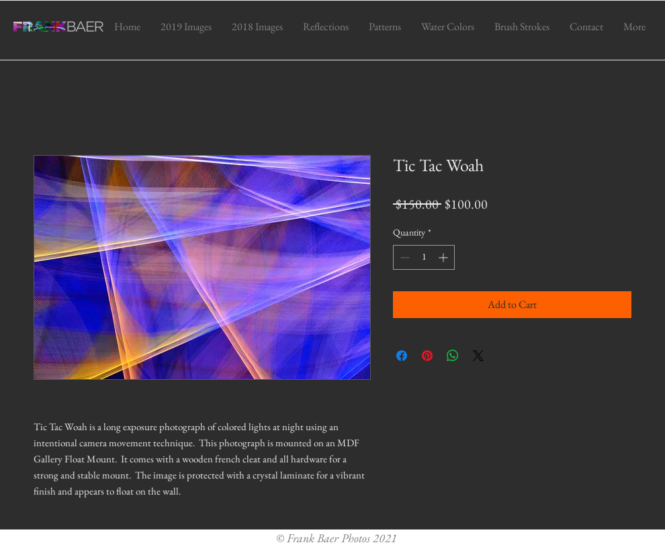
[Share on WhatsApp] (453, 356)
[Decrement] (403, 257)
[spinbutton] (424, 257)
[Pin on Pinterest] (427, 356)
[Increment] (444, 257)
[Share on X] (478, 356)
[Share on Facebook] (402, 356)
